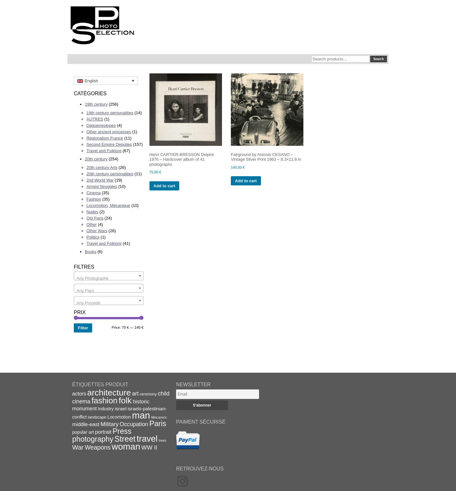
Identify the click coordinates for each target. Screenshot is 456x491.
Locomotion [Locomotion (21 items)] (119, 417)
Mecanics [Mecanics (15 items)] (159, 417)
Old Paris (94, 218)
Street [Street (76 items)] (125, 438)
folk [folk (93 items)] (125, 400)
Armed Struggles (101, 186)
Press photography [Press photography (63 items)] (101, 435)
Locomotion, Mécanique (108, 205)
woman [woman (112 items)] (126, 446)
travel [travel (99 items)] (147, 439)
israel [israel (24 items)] (120, 408)
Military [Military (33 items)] (110, 424)
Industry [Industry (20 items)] (106, 408)
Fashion (93, 199)
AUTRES (94, 119)
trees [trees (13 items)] (162, 440)
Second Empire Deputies (109, 144)
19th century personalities (109, 112)
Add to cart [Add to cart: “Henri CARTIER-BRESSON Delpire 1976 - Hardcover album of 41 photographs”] (164, 185)
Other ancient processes (108, 131)
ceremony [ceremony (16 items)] (148, 394)
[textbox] (108, 278)
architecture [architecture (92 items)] (109, 392)
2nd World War (100, 180)
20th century (96, 159)
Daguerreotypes (101, 125)
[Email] (217, 394)
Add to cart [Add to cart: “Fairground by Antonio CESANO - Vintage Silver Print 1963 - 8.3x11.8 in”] (246, 180)
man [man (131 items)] (141, 415)
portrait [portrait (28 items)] (103, 432)
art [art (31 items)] (135, 393)
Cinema (93, 192)
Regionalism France (104, 138)
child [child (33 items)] (163, 393)
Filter (83, 328)
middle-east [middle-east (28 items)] (85, 424)
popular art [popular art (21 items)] (83, 432)
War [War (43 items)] (78, 447)
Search (378, 59)
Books (90, 251)
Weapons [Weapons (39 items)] (98, 447)
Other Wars (96, 230)
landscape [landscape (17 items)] (97, 417)
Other (91, 224)
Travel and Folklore (104, 150)
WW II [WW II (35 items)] (149, 447)
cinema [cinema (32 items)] (81, 401)
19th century (96, 104)
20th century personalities (109, 173)
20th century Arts (101, 167)
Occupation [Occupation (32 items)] (134, 424)
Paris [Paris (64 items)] (157, 424)
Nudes (92, 211)
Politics (92, 237)
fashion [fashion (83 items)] (104, 400)
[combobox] (108, 275)
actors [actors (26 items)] (79, 393)
